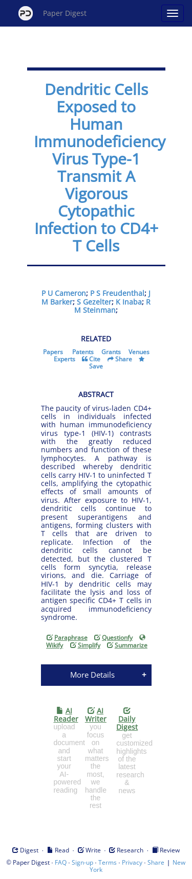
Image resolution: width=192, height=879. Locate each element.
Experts (64, 359)
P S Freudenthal (117, 293)
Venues (139, 352)
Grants (111, 352)
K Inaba (129, 302)
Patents (83, 352)
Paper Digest (52, 13)
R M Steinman (112, 306)
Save (96, 366)
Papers (53, 352)
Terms (107, 862)
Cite (94, 359)
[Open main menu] (172, 13)
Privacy (132, 862)
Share (123, 359)
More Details (92, 674)
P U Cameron (63, 293)
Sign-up (82, 862)
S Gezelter (94, 302)
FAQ (61, 862)
